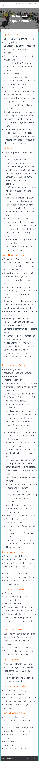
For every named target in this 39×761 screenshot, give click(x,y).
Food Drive (18, 3)
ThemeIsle (35, 758)
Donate (35, 3)
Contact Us (34, 6)
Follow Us (12, 758)
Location (3, 758)
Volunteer (29, 3)
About (23, 3)
